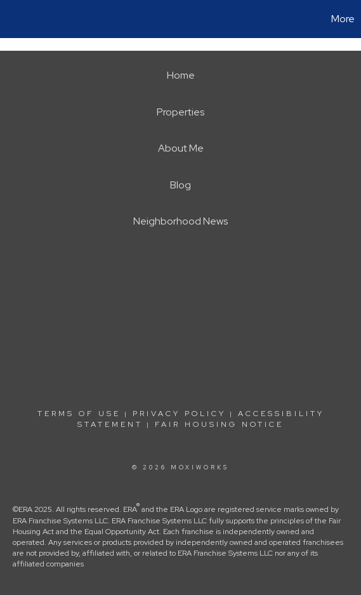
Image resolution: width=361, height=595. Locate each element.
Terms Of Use (79, 414)
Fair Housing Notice (219, 424)
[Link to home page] (11, 19)
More (343, 18)
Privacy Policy (179, 414)
